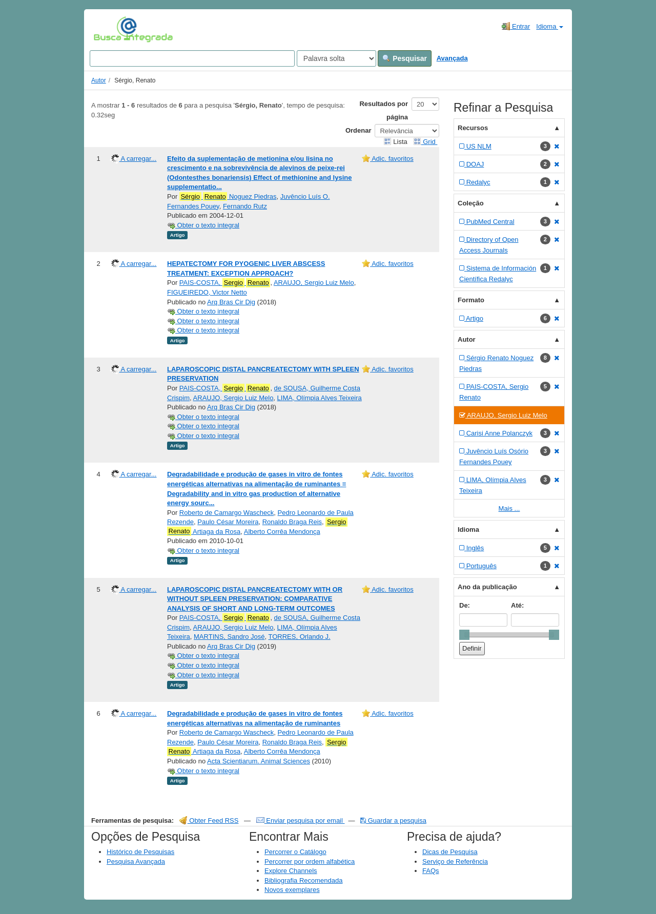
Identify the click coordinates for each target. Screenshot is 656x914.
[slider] (464, 635)
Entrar (516, 26)
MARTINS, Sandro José (229, 636)
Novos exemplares (292, 890)
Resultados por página (383, 110)
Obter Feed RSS (209, 820)
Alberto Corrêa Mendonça (282, 531)
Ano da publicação (487, 587)
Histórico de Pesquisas (140, 852)
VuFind (109, 29)
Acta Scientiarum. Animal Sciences (258, 761)
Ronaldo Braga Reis (292, 522)
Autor (98, 80)
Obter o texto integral (203, 225)
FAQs (430, 871)
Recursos (473, 128)
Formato (471, 300)
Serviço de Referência (455, 861)
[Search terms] (192, 58)
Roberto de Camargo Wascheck (226, 512)
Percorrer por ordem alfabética (309, 861)
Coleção (471, 203)
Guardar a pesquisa (393, 820)
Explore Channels (290, 871)
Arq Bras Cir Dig (231, 302)
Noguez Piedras (228, 196)
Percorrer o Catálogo (295, 852)
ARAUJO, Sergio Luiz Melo (314, 282)
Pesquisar (404, 58)
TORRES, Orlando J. (300, 636)
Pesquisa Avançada (136, 861)
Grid (425, 142)
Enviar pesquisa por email (300, 820)
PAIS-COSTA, (225, 282)
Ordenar (358, 130)
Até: (517, 605)
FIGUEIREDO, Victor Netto (207, 292)
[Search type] (336, 58)
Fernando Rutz (245, 206)
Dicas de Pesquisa (450, 852)
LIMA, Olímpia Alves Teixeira (319, 398)
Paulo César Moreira (227, 522)
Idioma (549, 26)
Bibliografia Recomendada (303, 880)
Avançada (452, 58)
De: (464, 605)
